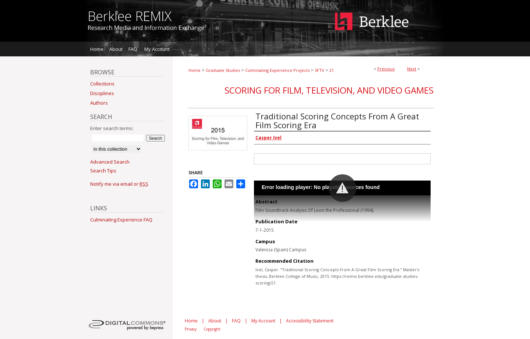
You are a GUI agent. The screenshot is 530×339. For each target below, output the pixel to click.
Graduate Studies (223, 70)
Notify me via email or (119, 184)
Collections (102, 83)
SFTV (319, 70)
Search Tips (103, 170)
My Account (263, 321)
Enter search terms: (112, 128)
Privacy (191, 329)
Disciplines (102, 93)
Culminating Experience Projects (277, 70)
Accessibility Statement (309, 321)
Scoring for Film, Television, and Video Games (329, 90)
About (214, 321)
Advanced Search (110, 161)
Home (194, 70)
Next (411, 68)
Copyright (212, 329)
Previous (386, 68)
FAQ (236, 321)
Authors (99, 102)
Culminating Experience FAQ (121, 219)
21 (331, 70)
